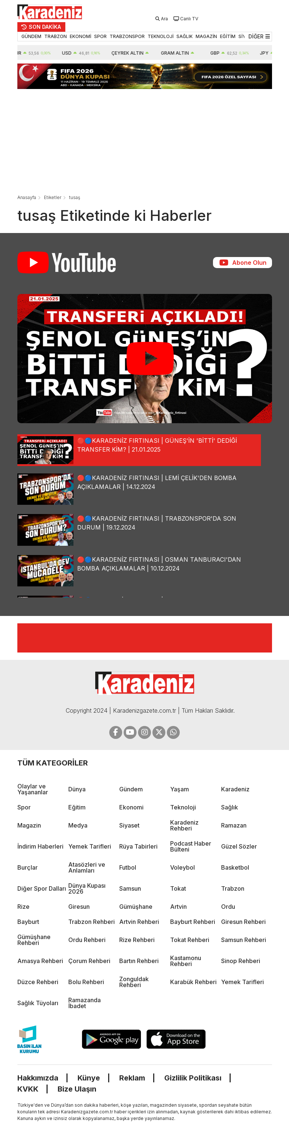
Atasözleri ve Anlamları (86, 867)
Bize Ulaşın (77, 1089)
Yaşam (179, 789)
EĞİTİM (227, 36)
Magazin (29, 825)
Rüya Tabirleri (138, 846)
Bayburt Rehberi (192, 921)
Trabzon (232, 888)
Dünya (77, 789)
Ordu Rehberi (87, 939)
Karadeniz (235, 789)
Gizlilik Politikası (192, 1077)
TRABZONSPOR (127, 36)
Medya (77, 825)
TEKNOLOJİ (160, 36)
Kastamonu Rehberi (185, 960)
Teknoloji (183, 807)
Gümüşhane (135, 906)
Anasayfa (26, 197)
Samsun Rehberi (243, 939)
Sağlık (229, 807)
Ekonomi (131, 807)
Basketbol (235, 867)
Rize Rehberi (137, 939)
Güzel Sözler (239, 846)
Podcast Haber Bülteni (190, 846)
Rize (23, 906)
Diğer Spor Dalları (41, 888)
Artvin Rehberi (139, 921)
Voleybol (182, 867)
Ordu (228, 906)
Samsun (130, 888)
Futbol (127, 867)
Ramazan (234, 825)
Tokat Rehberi (189, 939)
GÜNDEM (31, 36)
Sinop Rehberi (240, 961)
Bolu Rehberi (86, 982)
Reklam (132, 1077)
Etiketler (52, 197)
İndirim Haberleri (40, 846)
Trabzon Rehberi (91, 921)
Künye (89, 1077)
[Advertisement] (144, 140)
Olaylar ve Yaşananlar (32, 789)
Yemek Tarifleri (89, 846)
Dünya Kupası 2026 (87, 888)
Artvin (178, 906)
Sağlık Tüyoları (37, 1003)
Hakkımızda (37, 1077)
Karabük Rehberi (193, 982)
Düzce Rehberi (37, 982)
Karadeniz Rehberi (184, 825)
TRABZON (55, 36)
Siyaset (129, 825)
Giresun (79, 906)
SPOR (100, 36)
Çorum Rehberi (89, 961)
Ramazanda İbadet (84, 1003)
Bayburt (28, 921)
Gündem (131, 789)
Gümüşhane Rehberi (34, 939)
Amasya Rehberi (40, 961)
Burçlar (27, 867)
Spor (24, 807)
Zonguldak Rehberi (134, 982)
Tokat (178, 888)
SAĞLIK (184, 36)
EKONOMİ (80, 36)
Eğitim (77, 807)
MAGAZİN (206, 36)
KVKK (27, 1089)
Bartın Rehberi (139, 961)
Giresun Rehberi (243, 921)
